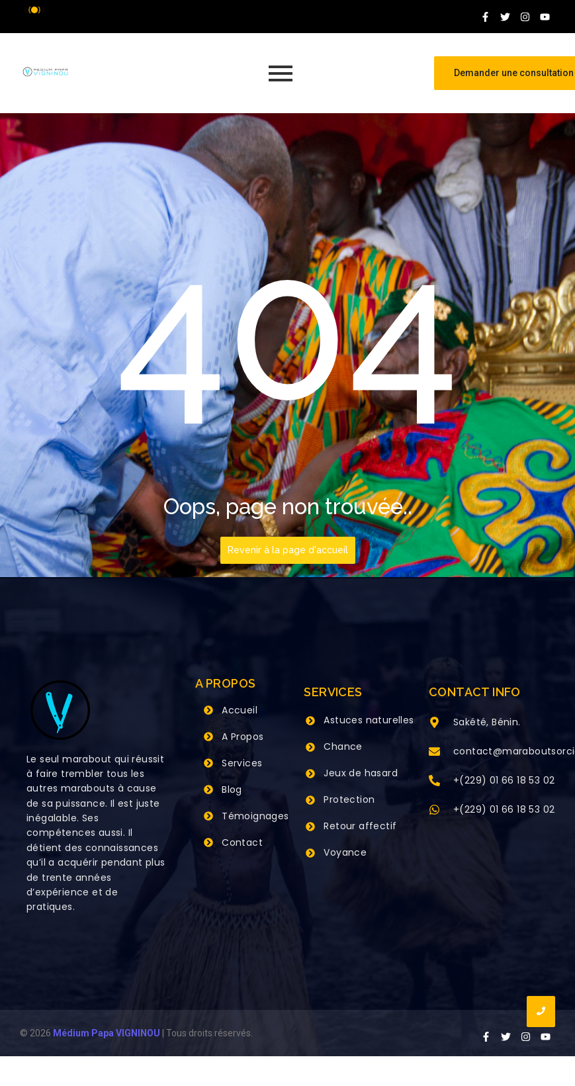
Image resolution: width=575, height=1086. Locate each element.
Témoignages (255, 816)
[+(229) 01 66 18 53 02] (434, 781)
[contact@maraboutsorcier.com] (434, 752)
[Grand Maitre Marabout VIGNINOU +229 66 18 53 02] (45, 72)
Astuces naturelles (369, 720)
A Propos (242, 736)
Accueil (239, 710)
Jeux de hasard (361, 773)
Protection (349, 799)
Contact (242, 842)
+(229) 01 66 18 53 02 (503, 780)
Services (242, 763)
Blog (232, 789)
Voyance (345, 852)
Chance (343, 746)
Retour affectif (360, 826)
